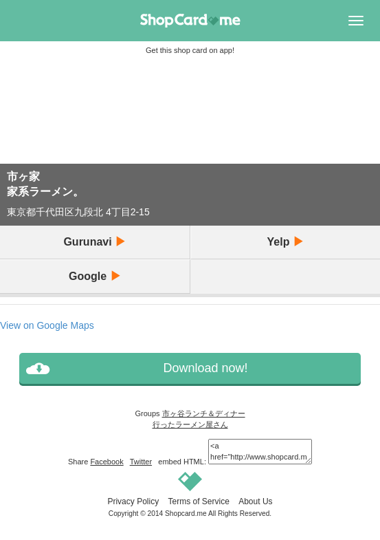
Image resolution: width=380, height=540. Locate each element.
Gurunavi (94, 242)
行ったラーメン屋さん (190, 424)
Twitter (141, 461)
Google (95, 276)
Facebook (106, 461)
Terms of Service (198, 501)
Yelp (285, 242)
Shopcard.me (186, 513)
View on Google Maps (47, 325)
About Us (255, 501)
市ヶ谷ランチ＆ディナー (203, 413)
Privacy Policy (133, 501)
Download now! (205, 368)
